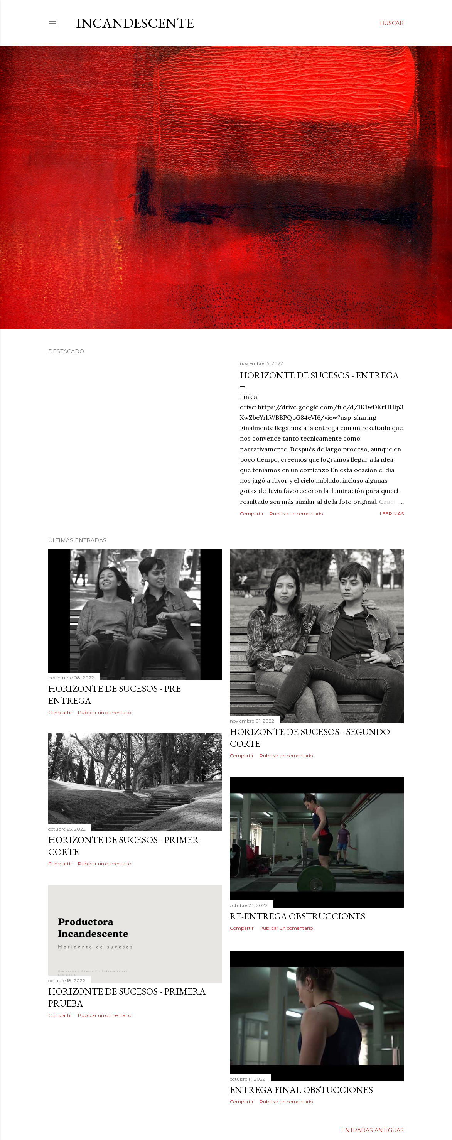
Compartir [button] (252, 514)
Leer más (392, 514)
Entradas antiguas (372, 1130)
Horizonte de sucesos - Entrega (319, 375)
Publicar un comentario (296, 514)
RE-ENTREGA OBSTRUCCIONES (297, 916)
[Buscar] (392, 23)
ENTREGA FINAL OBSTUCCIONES (301, 1090)
